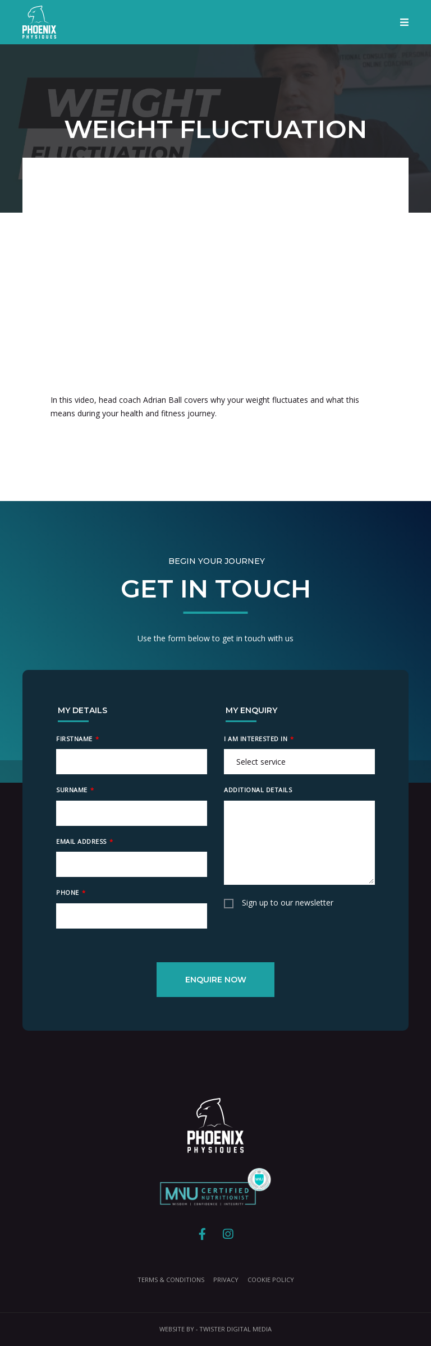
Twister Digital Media (235, 1329)
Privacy (226, 1279)
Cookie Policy (270, 1279)
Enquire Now (215, 980)
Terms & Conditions (170, 1279)
